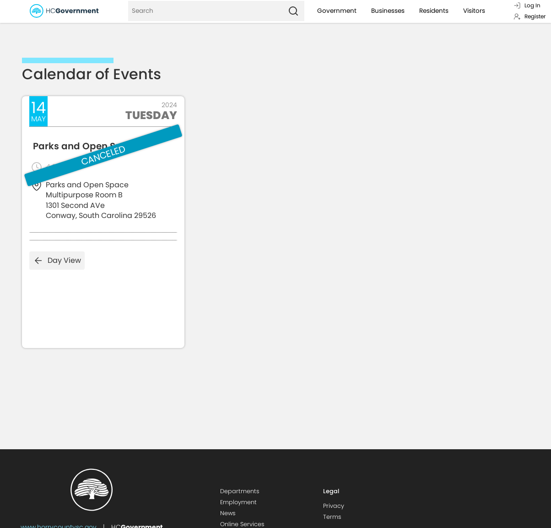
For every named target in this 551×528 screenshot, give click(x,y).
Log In (526, 5)
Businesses (388, 10)
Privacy (333, 506)
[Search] (205, 11)
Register (529, 16)
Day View (57, 260)
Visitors (474, 10)
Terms (332, 517)
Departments (239, 491)
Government (337, 10)
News (228, 513)
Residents (433, 10)
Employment (238, 502)
